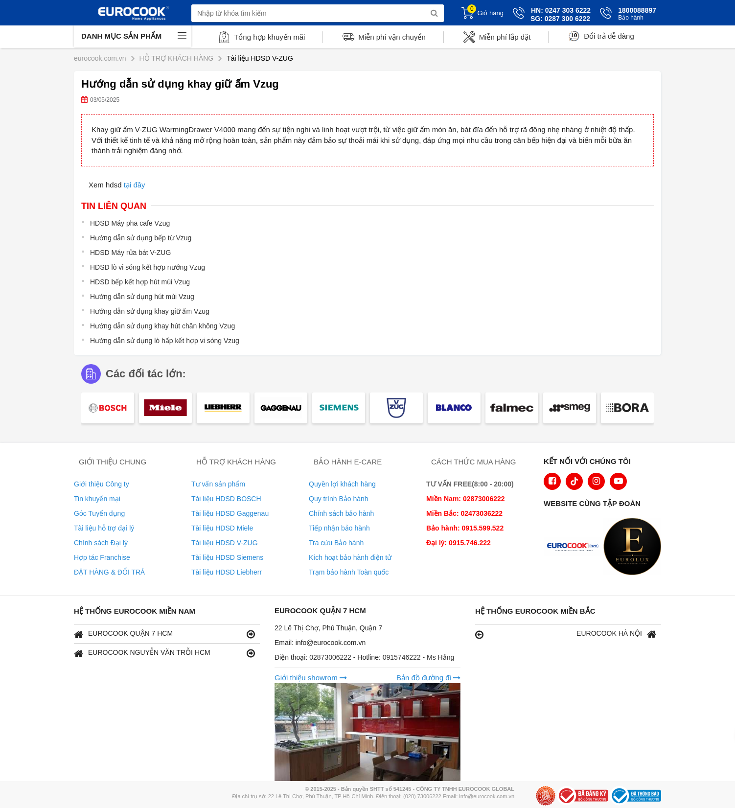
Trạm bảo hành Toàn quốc (349, 572)
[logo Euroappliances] (575, 548)
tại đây (134, 185)
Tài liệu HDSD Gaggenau (230, 513)
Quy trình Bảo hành (338, 499)
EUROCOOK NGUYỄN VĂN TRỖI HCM (164, 653)
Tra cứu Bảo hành (336, 543)
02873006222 (331, 657)
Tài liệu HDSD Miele (222, 528)
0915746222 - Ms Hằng (419, 657)
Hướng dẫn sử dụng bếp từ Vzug (140, 238)
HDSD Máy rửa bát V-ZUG (130, 252)
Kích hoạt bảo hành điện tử (350, 557)
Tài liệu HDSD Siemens (227, 557)
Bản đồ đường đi (428, 677)
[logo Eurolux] (634, 548)
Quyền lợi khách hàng (342, 484)
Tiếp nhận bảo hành (339, 528)
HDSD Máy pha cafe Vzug (130, 223)
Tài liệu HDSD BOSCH (226, 499)
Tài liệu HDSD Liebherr (226, 572)
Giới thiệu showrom (311, 677)
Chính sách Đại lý (101, 543)
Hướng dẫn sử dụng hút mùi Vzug (142, 296)
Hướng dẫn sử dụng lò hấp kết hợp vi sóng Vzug (164, 341)
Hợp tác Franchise (102, 557)
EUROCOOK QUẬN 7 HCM (164, 634)
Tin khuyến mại (97, 499)
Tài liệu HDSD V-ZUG (224, 543)
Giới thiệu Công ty (101, 484)
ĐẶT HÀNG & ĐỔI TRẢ (109, 572)
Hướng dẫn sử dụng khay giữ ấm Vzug (149, 311)
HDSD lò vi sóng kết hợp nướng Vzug (147, 267)
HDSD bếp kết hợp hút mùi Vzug (140, 282)
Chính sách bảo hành (341, 513)
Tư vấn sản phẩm (218, 484)
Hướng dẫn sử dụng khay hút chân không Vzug (162, 326)
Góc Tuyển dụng (99, 513)
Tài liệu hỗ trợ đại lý (104, 528)
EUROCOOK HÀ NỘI (565, 634)
